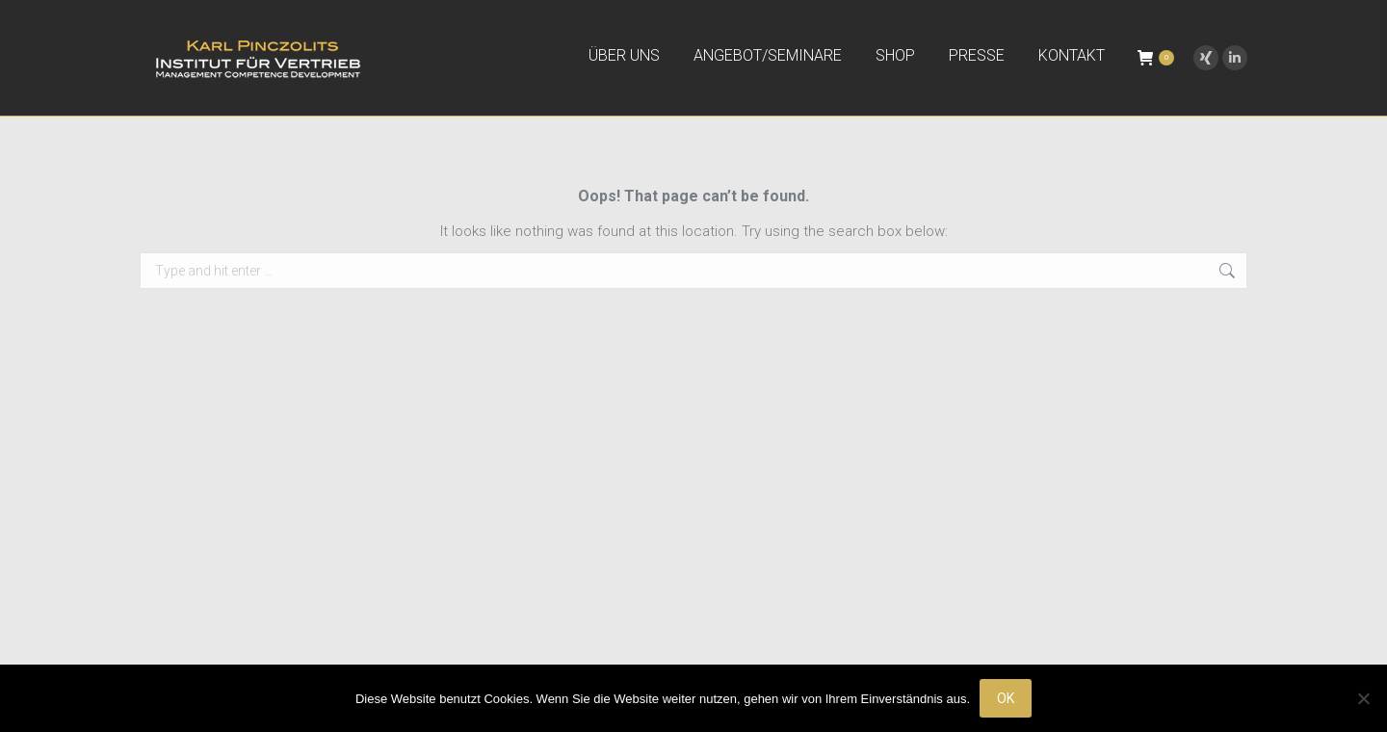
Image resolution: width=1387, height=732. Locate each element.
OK (1005, 698)
